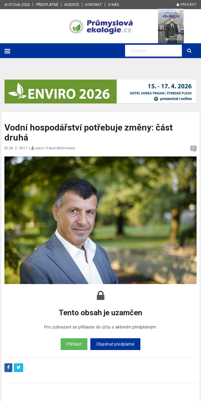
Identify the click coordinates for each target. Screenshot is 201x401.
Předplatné (47, 4)
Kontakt (93, 4)
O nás (113, 4)
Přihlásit (187, 4)
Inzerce (71, 4)
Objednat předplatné (115, 344)
